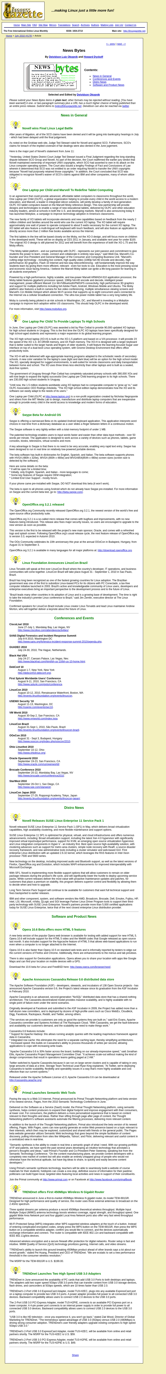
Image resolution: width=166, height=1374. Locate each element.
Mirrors (52, 25)
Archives (85, 25)
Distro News (99, 82)
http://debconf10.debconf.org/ (34, 672)
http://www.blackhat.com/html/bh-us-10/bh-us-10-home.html (51, 661)
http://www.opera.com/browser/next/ (90, 966)
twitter (125, 106)
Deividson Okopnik (88, 94)
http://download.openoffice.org (115, 550)
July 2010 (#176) (23, 35)
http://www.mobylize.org (52, 309)
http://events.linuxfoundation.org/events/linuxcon (45, 695)
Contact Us (130, 25)
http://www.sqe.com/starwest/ (34, 787)
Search (75, 25)
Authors (95, 25)
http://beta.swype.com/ (70, 492)
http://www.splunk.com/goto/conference (40, 684)
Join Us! (119, 25)
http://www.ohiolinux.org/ (31, 752)
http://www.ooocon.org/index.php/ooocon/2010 (44, 741)
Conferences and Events (106, 79)
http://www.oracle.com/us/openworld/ (38, 764)
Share (75, 1355)
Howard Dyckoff (93, 56)
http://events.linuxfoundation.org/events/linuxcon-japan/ (49, 798)
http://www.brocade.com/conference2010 (41, 775)
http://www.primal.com (55, 1179)
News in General (102, 76)
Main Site (26, 25)
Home (17, 25)
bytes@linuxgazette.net (68, 106)
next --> (121, 43)
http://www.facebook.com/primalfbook (111, 1179)
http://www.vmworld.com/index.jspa (37, 718)
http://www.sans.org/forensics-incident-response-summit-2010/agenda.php (60, 641)
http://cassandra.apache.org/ (25, 1080)
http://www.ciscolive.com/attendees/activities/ (43, 630)
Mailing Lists (107, 25)
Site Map (43, 25)
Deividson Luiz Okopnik (63, 56)
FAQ (34, 25)
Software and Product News (108, 84)
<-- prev (110, 43)
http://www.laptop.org (57, 396)
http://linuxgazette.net (134, 31)
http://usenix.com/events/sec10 (35, 707)
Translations (64, 25)
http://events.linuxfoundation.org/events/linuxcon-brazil (48, 730)
